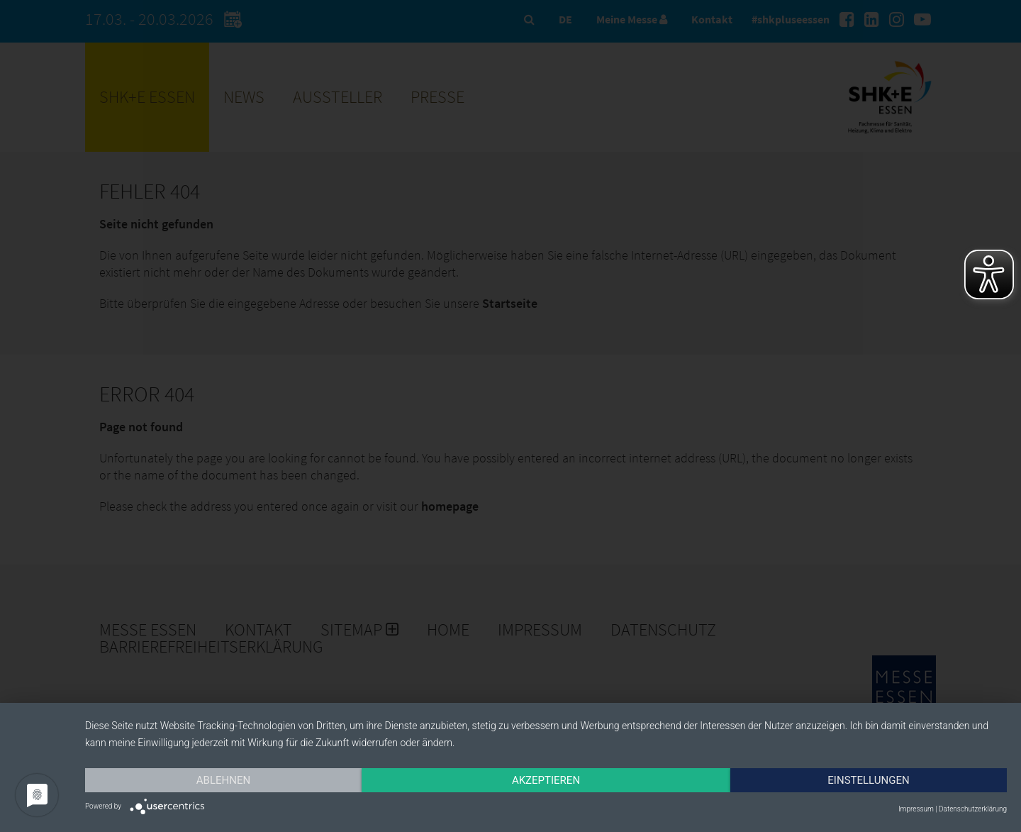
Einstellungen (868, 780)
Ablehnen (223, 780)
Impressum (916, 809)
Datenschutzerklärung (973, 809)
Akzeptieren (546, 780)
